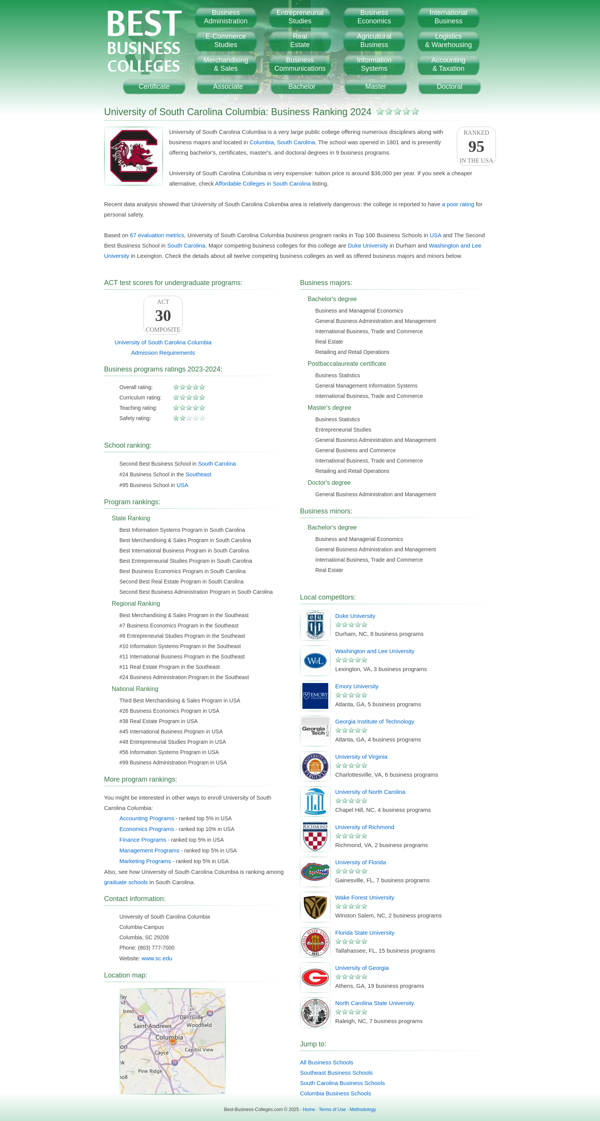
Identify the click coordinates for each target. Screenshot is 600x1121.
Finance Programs (142, 839)
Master (375, 86)
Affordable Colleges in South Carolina (263, 183)
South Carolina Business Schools (342, 1083)
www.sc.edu (157, 958)
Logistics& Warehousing (448, 41)
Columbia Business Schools (335, 1093)
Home (309, 1109)
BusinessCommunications (300, 64)
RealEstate (300, 41)
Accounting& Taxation (448, 64)
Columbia (261, 142)
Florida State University (365, 932)
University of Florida (360, 862)
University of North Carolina (370, 792)
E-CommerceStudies (225, 41)
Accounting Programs (146, 818)
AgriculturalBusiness (374, 41)
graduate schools (126, 882)
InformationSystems (374, 64)
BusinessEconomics (374, 17)
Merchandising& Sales (225, 64)
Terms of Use (332, 1109)
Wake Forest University (364, 897)
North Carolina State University (374, 1003)
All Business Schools (326, 1062)
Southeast (199, 474)
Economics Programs (146, 829)
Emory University (356, 686)
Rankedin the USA (476, 146)
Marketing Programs (145, 861)
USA (435, 235)
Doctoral (449, 86)
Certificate (154, 86)
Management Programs (149, 850)
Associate (228, 86)
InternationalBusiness (448, 17)
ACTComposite (163, 315)
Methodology (363, 1109)
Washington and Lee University (374, 651)
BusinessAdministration (226, 17)
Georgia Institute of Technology (374, 721)
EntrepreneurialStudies (299, 17)
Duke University (368, 245)
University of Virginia (361, 756)
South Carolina (296, 142)
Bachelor (301, 86)
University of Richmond (364, 827)
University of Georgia (362, 968)
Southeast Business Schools (336, 1072)
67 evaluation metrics (157, 235)
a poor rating (458, 204)
